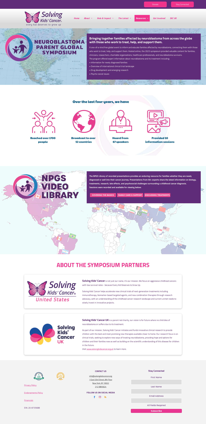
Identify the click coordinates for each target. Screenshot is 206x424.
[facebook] (94, 397)
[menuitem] (78, 18)
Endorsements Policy (33, 392)
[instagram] (100, 397)
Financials (28, 400)
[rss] (105, 397)
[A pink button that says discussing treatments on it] (157, 195)
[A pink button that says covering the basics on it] (103, 195)
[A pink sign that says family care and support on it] (130, 195)
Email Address (156, 396)
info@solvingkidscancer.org (100, 376)
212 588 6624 (100, 386)
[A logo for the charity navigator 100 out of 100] (39, 376)
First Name (156, 377)
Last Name (156, 386)
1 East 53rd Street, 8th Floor (100, 379)
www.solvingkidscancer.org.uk (100, 349)
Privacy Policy (30, 385)
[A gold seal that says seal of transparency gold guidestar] (60, 376)
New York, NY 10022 (100, 383)
